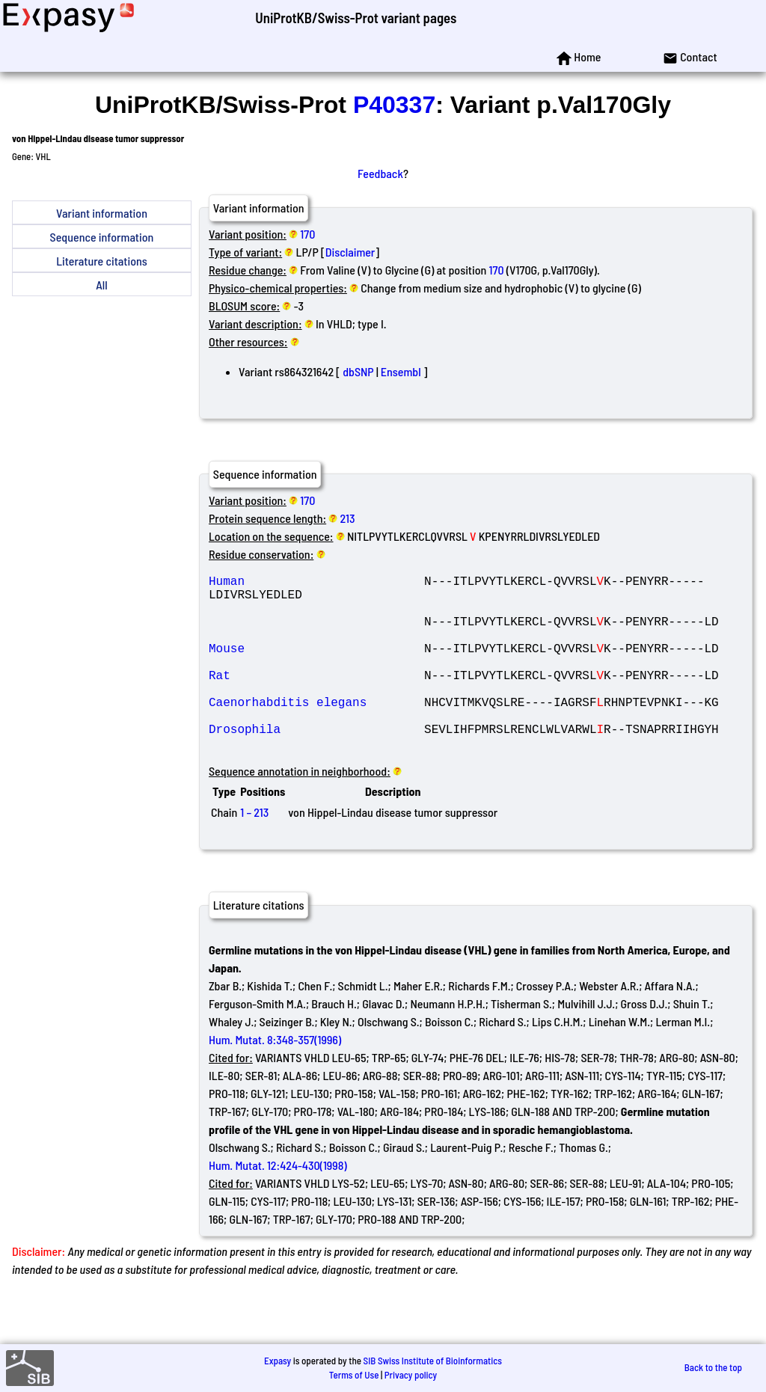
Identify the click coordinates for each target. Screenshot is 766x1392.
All (101, 285)
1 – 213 (254, 851)
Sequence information (102, 237)
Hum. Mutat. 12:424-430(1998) (278, 1204)
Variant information (101, 213)
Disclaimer (350, 252)
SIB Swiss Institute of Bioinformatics (433, 1361)
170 (307, 234)
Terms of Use (354, 1375)
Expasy (277, 1361)
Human (316, 583)
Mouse (316, 665)
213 (347, 518)
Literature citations (101, 261)
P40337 (394, 104)
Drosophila (316, 764)
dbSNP (358, 371)
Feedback (380, 173)
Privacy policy (410, 1375)
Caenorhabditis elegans (316, 731)
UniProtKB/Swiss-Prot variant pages (355, 17)
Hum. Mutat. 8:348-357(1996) (275, 1078)
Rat (316, 698)
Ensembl (401, 371)
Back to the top (713, 1367)
